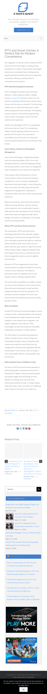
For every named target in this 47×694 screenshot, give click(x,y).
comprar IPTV (16, 98)
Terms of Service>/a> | (20, 677)
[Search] (38, 489)
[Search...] (21, 489)
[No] (44, 686)
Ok (23, 689)
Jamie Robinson (12, 410)
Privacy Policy (30, 677)
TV (35, 410)
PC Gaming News (16, 557)
